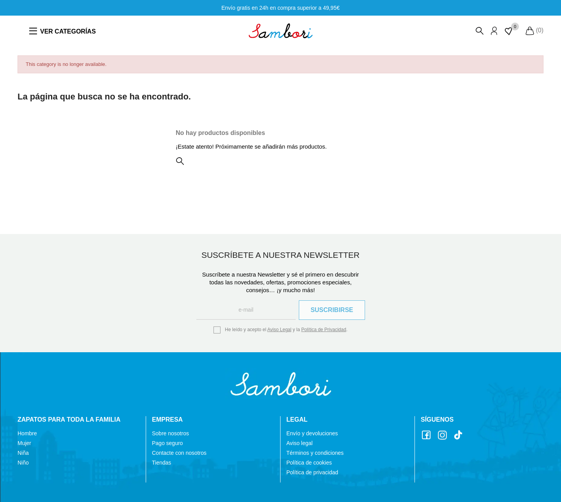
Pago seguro (167, 443)
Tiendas (161, 462)
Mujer (24, 443)
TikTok (459, 435)
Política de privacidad (312, 472)
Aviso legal (299, 443)
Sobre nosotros (170, 433)
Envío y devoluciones (312, 433)
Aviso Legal (279, 329)
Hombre (27, 433)
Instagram (443, 435)
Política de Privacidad (323, 329)
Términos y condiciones (315, 453)
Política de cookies (309, 462)
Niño (23, 462)
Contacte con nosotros (179, 453)
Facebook (427, 435)
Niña (23, 453)
